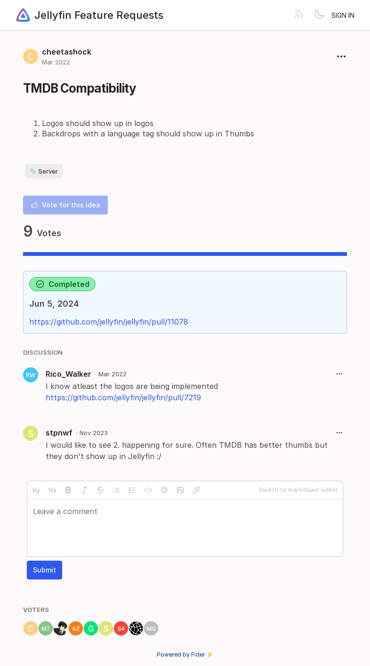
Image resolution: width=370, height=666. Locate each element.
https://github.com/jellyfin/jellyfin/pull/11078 (108, 321)
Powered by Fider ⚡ (185, 654)
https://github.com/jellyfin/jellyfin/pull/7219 (123, 397)
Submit (44, 570)
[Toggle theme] (319, 15)
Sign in (342, 15)
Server (44, 171)
